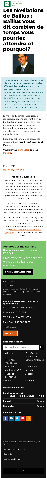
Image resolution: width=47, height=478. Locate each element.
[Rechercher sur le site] (23, 347)
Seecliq (8, 380)
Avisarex (29, 374)
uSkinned (16, 459)
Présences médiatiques (11, 361)
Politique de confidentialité (14, 449)
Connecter (23, 150)
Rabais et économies (10, 375)
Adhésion (9, 353)
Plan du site (7, 454)
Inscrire (7, 153)
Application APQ (13, 370)
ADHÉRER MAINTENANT (18, 272)
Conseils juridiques (34, 360)
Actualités (30, 370)
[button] (41, 347)
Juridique (19, 170)
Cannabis (29, 380)
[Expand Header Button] (42, 4)
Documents (31, 366)
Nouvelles (8, 170)
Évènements (11, 366)
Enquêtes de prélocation (31, 354)
